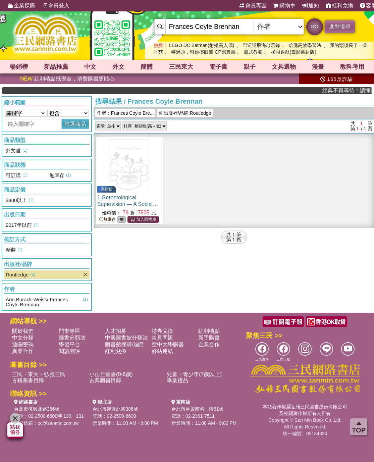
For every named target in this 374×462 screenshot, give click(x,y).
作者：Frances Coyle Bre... (125, 113)
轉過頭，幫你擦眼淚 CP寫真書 (203, 52)
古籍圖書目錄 (28, 380)
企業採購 (21, 5)
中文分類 (23, 338)
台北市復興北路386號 (36, 409)
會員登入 (55, 5)
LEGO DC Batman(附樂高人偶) (201, 45)
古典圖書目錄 (105, 380)
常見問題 (162, 338)
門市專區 (69, 331)
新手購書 (209, 338)
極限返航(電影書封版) (293, 52)
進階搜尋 (340, 27)
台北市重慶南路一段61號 (197, 409)
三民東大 (181, 66)
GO (314, 26)
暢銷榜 (19, 66)
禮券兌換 (162, 331)
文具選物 (284, 66)
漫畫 (318, 66)
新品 (56, 66)
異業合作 (23, 351)
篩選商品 (75, 124)
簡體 (147, 66)
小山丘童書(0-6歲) (111, 374)
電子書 (218, 66)
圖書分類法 (72, 338)
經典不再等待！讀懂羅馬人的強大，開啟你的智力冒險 (352, 90)
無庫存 (107, 219)
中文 (90, 66)
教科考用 (352, 66)
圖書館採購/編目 (124, 344)
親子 (250, 66)
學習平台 (69, 344)
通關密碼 (23, 344)
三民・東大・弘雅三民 (38, 374)
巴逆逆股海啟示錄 (261, 45)
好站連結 (162, 351)
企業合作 (209, 344)
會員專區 (253, 5)
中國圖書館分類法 (126, 338)
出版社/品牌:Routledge (185, 113)
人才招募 (115, 331)
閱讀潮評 (69, 351)
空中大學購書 (168, 344)
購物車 (284, 5)
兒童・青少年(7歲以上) (194, 374)
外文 (118, 66)
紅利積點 (209, 331)
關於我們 (23, 331)
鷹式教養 (253, 52)
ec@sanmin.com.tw (58, 423)
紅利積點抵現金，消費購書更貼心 (67, 79)
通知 (310, 5)
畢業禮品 (177, 380)
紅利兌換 (339, 5)
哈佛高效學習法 (304, 45)
